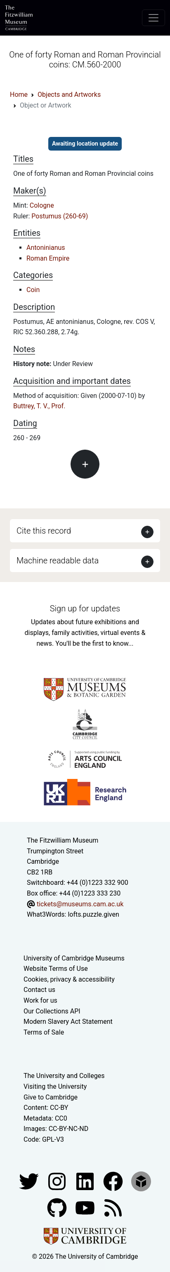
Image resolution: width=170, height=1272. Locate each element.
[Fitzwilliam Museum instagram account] (58, 1181)
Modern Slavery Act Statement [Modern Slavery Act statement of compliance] (68, 1021)
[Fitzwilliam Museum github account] (58, 1207)
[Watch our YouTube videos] (86, 1207)
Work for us (40, 1000)
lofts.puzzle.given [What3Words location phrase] (93, 914)
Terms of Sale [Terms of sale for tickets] (44, 1032)
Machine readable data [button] (58, 560)
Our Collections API (52, 1011)
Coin (33, 290)
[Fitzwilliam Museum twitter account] (30, 1181)
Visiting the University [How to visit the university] (55, 1086)
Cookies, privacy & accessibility (69, 979)
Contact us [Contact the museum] (39, 990)
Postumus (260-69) (59, 216)
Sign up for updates (85, 608)
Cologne (42, 205)
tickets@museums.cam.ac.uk (80, 904)
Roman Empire (47, 258)
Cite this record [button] (44, 531)
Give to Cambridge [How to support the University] (51, 1097)
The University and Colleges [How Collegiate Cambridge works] (64, 1076)
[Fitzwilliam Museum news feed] (113, 1207)
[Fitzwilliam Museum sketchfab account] (141, 1181)
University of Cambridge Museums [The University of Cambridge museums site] (74, 958)
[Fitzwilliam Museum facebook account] (86, 1181)
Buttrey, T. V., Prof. (39, 406)
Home (19, 94)
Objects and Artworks (69, 94)
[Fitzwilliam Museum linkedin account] (114, 1181)
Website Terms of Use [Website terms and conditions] (56, 969)
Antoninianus (45, 248)
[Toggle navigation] (153, 18)
